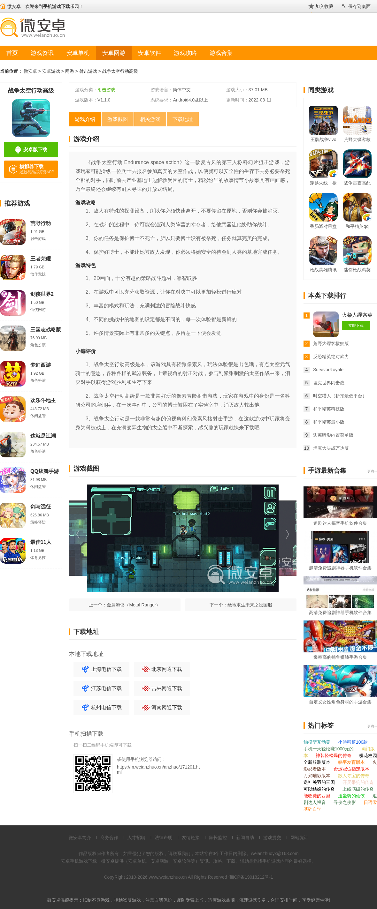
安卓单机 (77, 53)
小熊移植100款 (353, 742)
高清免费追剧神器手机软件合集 (340, 612)
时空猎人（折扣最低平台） (340, 395)
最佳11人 (40, 542)
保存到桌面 (359, 6)
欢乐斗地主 (43, 400)
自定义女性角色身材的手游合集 (340, 701)
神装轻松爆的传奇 (334, 755)
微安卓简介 (80, 837)
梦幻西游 (40, 365)
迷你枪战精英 (357, 269)
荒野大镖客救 (357, 139)
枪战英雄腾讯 (323, 269)
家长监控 (218, 837)
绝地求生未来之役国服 (249, 604)
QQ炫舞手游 (44, 471)
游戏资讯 (42, 53)
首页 (12, 53)
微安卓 (30, 71)
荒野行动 (40, 223)
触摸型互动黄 (318, 742)
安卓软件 (149, 53)
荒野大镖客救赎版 (331, 343)
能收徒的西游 (318, 795)
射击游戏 (88, 71)
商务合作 (109, 837)
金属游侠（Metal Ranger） (133, 604)
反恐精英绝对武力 (331, 356)
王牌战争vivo (323, 139)
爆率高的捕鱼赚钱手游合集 (340, 657)
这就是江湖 (43, 436)
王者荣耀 (40, 258)
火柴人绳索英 (357, 315)
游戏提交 (272, 837)
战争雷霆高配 (357, 182)
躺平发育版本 (352, 762)
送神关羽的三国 (320, 782)
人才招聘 (136, 837)
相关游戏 (150, 119)
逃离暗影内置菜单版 (333, 435)
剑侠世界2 (42, 294)
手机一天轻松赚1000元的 (329, 748)
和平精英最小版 (328, 421)
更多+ (372, 471)
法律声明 (164, 837)
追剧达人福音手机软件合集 (340, 523)
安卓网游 (113, 53)
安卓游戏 (51, 71)
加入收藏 (324, 6)
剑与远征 (40, 506)
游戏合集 (221, 53)
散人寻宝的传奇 (353, 775)
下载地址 (183, 119)
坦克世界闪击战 (328, 382)
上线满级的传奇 (358, 789)
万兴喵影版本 (318, 775)
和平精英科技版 (328, 408)
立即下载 (356, 325)
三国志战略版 (45, 329)
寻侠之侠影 (345, 802)
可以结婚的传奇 (320, 789)
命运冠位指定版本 (351, 768)
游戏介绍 (85, 119)
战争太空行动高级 (120, 71)
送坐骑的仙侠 (352, 795)
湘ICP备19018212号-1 (250, 877)
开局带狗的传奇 (358, 782)
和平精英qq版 (357, 227)
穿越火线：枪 (323, 182)
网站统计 (299, 837)
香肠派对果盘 (323, 226)
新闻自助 (245, 837)
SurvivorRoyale (328, 369)
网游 (69, 71)
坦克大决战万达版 (331, 448)
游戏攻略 (185, 53)
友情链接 (191, 837)
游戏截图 (117, 119)
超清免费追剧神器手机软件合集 (340, 567)
